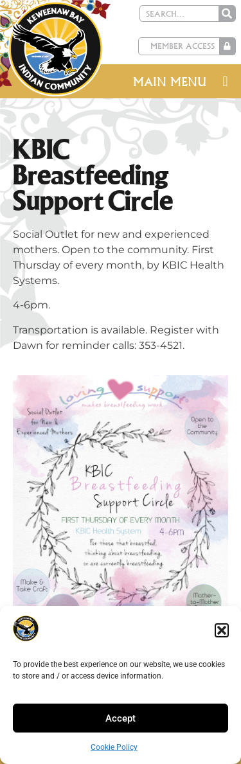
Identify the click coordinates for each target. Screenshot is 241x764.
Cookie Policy (114, 747)
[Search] (227, 13)
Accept (120, 718)
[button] (221, 630)
